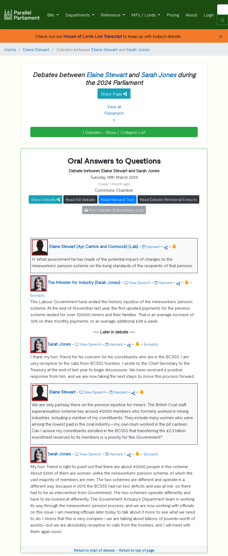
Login (209, 15)
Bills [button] (51, 15)
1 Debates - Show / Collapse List (114, 132)
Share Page (114, 94)
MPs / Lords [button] (144, 15)
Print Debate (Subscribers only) (114, 210)
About (191, 15)
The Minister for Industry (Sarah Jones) (84, 282)
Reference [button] (111, 15)
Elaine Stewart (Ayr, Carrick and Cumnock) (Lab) (93, 246)
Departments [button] (78, 15)
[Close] (220, 35)
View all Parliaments (114, 112)
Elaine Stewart (36, 49)
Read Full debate (80, 199)
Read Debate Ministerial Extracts (168, 199)
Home (10, 49)
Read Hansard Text (117, 199)
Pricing (173, 15)
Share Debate (45, 199)
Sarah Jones (138, 49)
